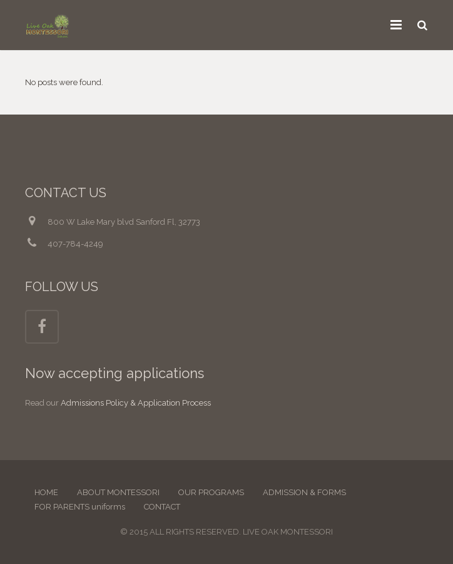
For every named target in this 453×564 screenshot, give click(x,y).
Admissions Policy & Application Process (136, 403)
